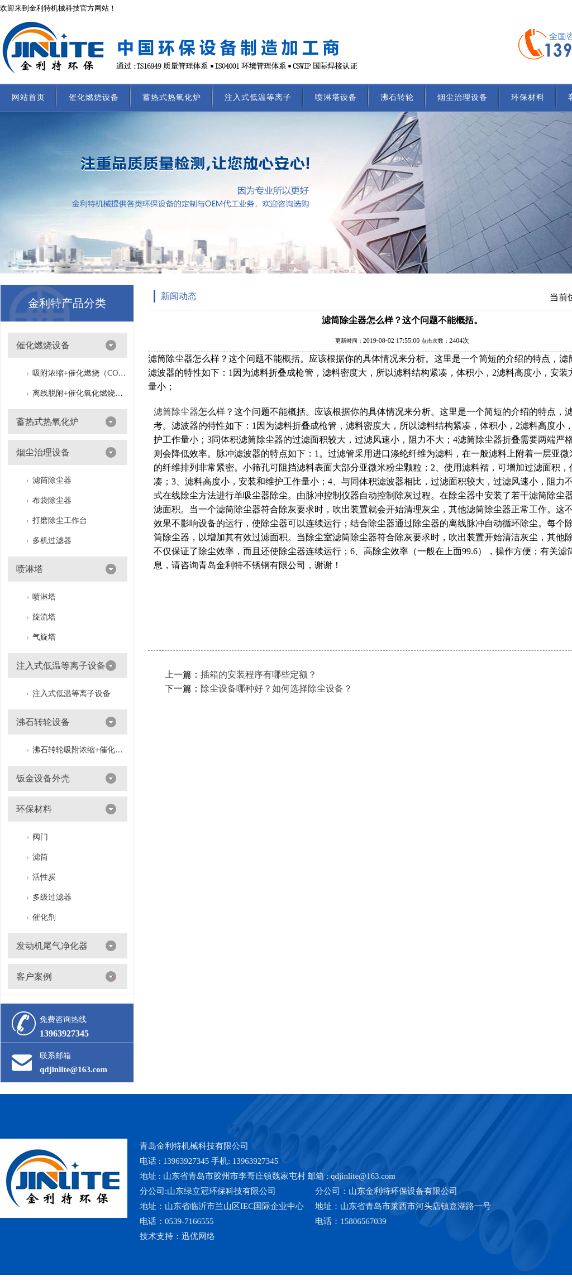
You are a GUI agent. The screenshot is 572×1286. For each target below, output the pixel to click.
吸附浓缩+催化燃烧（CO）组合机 (79, 373)
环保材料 (528, 97)
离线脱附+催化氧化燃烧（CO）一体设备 (79, 393)
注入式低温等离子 (258, 97)
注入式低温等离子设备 (61, 665)
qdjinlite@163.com (73, 1069)
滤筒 (40, 857)
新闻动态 (179, 296)
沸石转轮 (397, 97)
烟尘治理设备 (462, 97)
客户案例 (34, 976)
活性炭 (44, 877)
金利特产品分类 (67, 303)
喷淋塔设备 (336, 97)
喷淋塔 (29, 569)
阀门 (40, 837)
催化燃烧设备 (94, 97)
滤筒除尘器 (52, 480)
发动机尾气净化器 (52, 946)
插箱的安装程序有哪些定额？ (259, 674)
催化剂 (44, 917)
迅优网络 (198, 1236)
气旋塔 (44, 637)
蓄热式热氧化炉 (171, 97)
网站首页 (28, 97)
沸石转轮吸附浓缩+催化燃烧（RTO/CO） (79, 750)
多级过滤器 (52, 897)
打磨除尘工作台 (59, 520)
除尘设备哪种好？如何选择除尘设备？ (276, 688)
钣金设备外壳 (43, 778)
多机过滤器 (52, 540)
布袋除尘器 (52, 500)
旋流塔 (44, 617)
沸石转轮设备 (43, 722)
